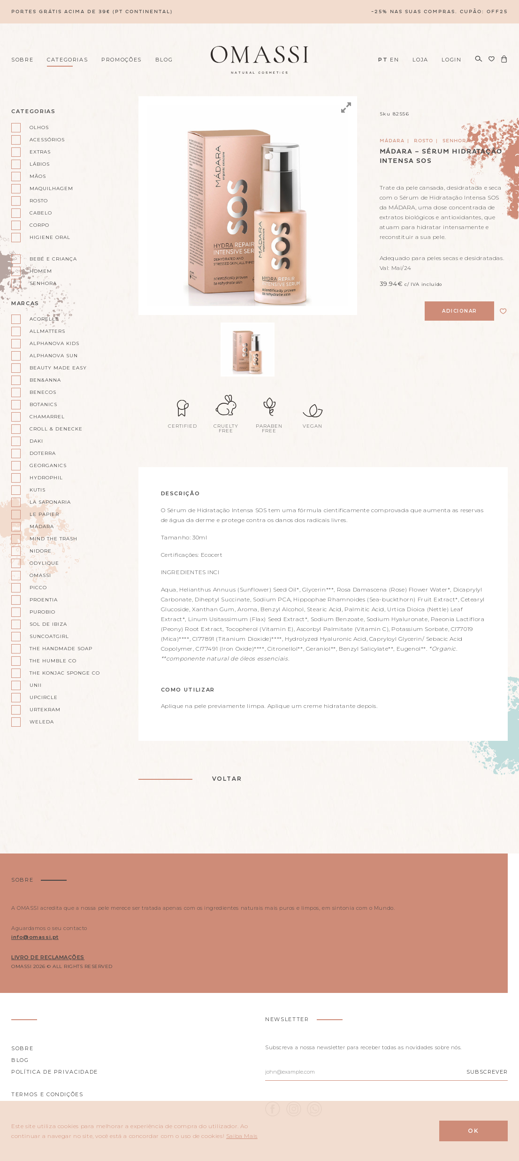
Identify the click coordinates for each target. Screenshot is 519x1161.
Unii (36, 685)
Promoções (121, 59)
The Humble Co (53, 661)
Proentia (44, 600)
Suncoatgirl (49, 636)
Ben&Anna (45, 380)
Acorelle (44, 319)
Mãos (38, 176)
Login (451, 59)
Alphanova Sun (54, 356)
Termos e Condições (47, 1094)
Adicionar (459, 311)
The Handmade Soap (61, 649)
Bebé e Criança (53, 259)
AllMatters (47, 331)
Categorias (67, 59)
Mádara (42, 526)
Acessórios (47, 140)
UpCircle (44, 697)
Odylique (44, 563)
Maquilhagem (51, 188)
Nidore (41, 551)
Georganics (48, 465)
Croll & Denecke (56, 429)
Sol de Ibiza (48, 624)
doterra (43, 453)
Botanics (43, 404)
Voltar (227, 778)
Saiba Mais (242, 1135)
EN (394, 59)
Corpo (39, 225)
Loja (420, 59)
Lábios (40, 164)
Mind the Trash (53, 539)
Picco (38, 587)
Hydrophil (46, 478)
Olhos (39, 127)
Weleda (42, 722)
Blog (164, 59)
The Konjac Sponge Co (65, 673)
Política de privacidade (54, 1072)
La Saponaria (50, 502)
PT (383, 59)
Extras (40, 152)
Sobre (22, 59)
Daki (36, 441)
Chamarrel (47, 417)
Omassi (40, 575)
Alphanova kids (54, 343)
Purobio (42, 612)
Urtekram (45, 710)
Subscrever (487, 1072)
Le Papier (44, 514)
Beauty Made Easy (58, 368)
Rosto (39, 201)
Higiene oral (50, 237)
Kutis (38, 490)
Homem (41, 271)
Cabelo (41, 213)
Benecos (43, 392)
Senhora (43, 283)
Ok (473, 1130)
